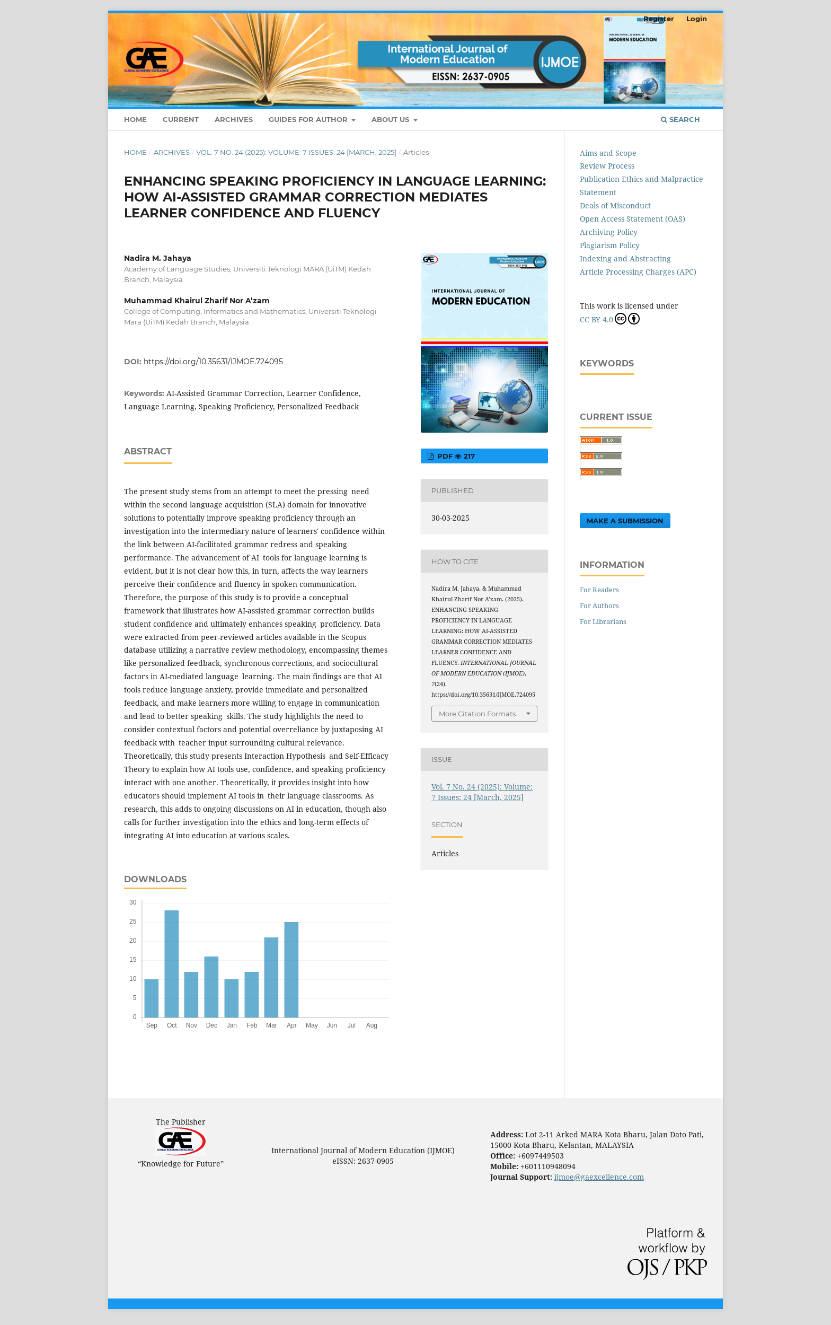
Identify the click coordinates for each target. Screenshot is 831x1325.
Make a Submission (625, 520)
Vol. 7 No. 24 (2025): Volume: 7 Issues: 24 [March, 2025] (296, 152)
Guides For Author (309, 119)
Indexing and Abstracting (625, 258)
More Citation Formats (477, 713)
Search (680, 119)
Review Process (607, 166)
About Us (391, 119)
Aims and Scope (608, 153)
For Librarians (603, 621)
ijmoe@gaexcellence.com (599, 1177)
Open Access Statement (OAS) (632, 219)
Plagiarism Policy (610, 245)
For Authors (599, 605)
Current (181, 119)
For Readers (599, 589)
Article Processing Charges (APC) (638, 272)
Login (696, 18)
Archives (234, 119)
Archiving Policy (609, 232)
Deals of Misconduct (615, 205)
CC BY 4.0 (610, 318)
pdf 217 (455, 456)
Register (658, 18)
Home (135, 119)
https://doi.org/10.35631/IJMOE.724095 (213, 361)
